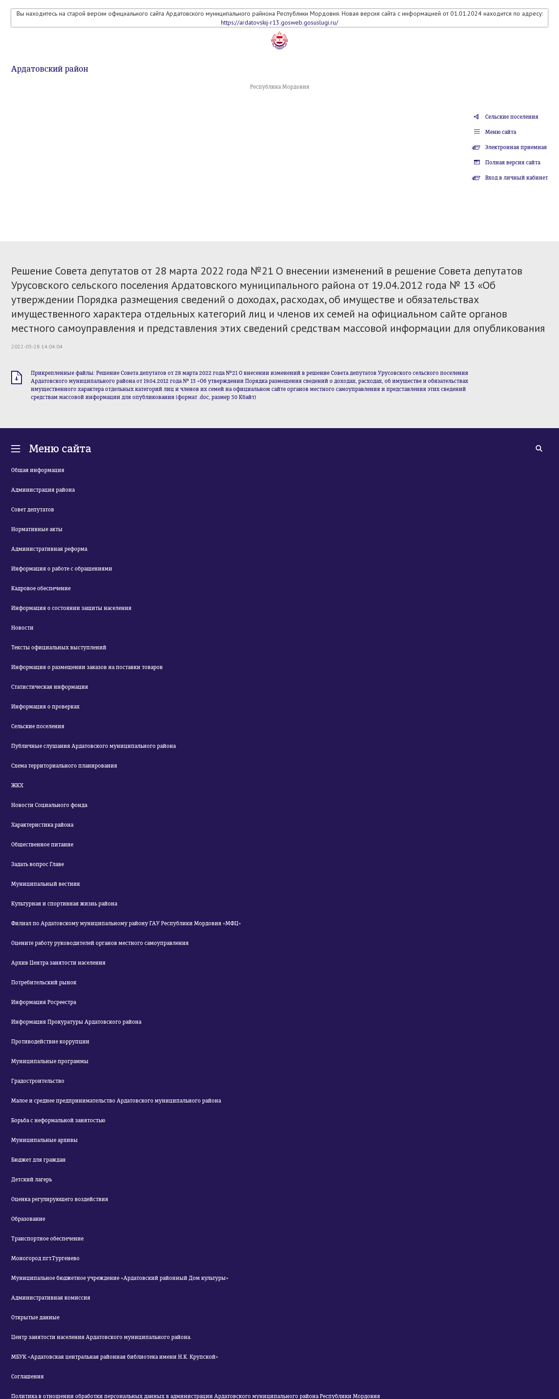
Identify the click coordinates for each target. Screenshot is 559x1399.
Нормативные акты (37, 529)
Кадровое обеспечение (41, 588)
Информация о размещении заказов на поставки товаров (87, 667)
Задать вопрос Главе (37, 864)
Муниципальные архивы (44, 1140)
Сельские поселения (511, 117)
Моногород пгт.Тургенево (45, 1258)
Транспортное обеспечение (47, 1239)
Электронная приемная (516, 147)
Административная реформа (49, 549)
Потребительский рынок (43, 982)
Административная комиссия (50, 1298)
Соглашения (27, 1376)
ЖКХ (17, 785)
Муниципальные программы (50, 1061)
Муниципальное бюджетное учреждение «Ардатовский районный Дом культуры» (120, 1278)
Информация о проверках (45, 707)
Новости (22, 628)
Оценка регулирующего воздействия (59, 1199)
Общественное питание (42, 844)
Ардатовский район (49, 69)
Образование (28, 1219)
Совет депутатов (32, 509)
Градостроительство (37, 1081)
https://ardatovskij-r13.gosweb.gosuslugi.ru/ (279, 22)
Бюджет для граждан (38, 1160)
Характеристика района (42, 825)
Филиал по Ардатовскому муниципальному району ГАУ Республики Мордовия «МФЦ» (126, 923)
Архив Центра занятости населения (58, 963)
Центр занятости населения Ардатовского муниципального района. (101, 1337)
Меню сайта (500, 132)
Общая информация (37, 470)
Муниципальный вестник (45, 884)
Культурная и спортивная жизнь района (64, 904)
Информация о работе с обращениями (61, 569)
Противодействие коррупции (50, 1042)
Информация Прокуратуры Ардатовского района (76, 1022)
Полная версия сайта (512, 162)
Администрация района (43, 490)
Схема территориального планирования (64, 766)
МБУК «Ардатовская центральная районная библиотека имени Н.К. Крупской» (114, 1357)
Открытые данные (35, 1317)
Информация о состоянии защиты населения (71, 608)
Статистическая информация (49, 687)
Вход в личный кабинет (516, 178)
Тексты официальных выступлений (58, 647)
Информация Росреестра (43, 1002)
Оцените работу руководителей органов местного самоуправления (100, 943)
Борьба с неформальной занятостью (58, 1120)
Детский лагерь (31, 1179)
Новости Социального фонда (49, 805)
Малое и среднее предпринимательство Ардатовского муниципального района (116, 1101)
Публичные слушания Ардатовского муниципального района (93, 746)
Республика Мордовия (279, 87)
